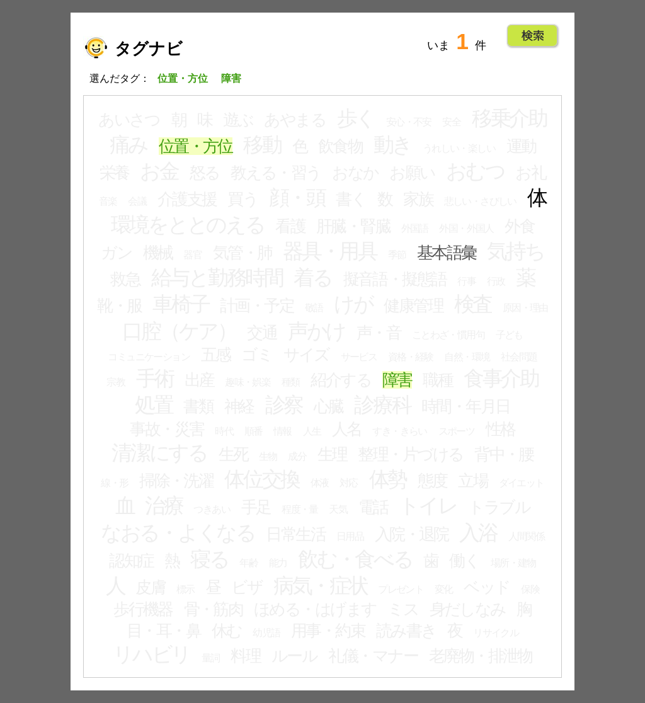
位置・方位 (195, 146)
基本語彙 (446, 252)
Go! (532, 36)
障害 (397, 380)
